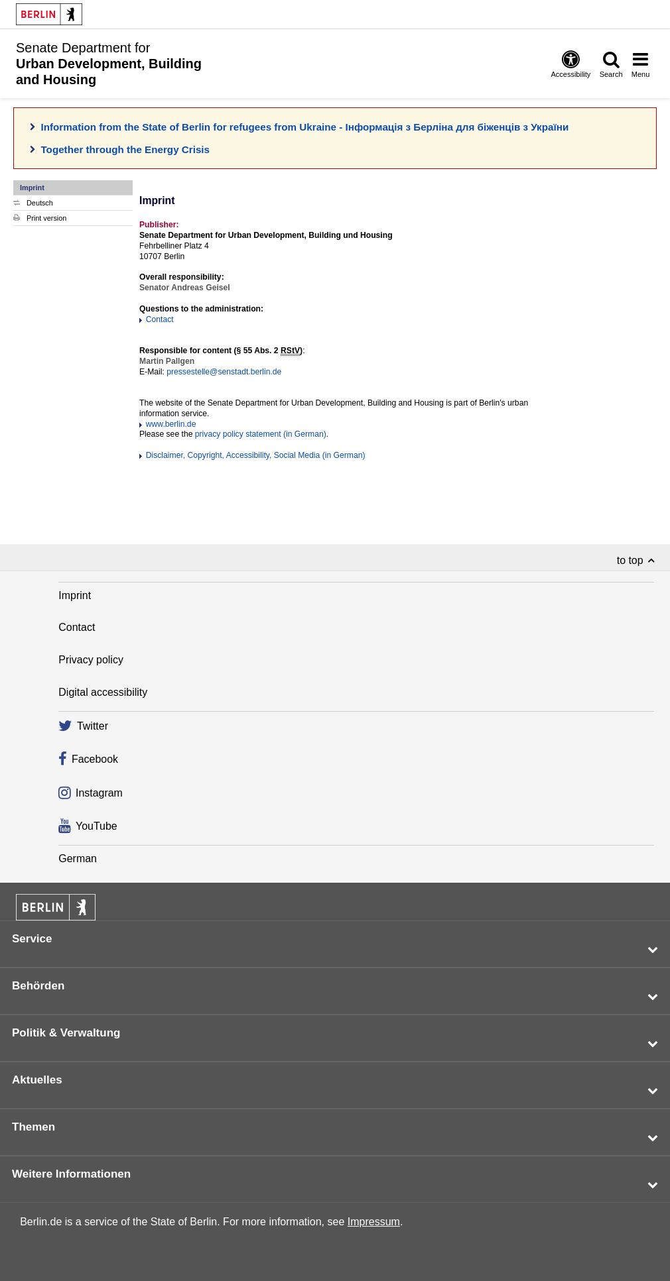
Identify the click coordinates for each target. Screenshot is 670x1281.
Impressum (374, 1221)
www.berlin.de (171, 424)
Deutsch (40, 203)
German (77, 858)
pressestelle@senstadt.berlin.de (224, 371)
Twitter (92, 726)
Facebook (95, 759)
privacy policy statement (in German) (260, 434)
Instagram (99, 793)
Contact (160, 319)
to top (630, 560)
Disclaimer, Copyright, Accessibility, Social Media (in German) (256, 455)
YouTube (96, 826)
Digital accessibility (102, 692)
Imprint (74, 595)
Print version (46, 218)
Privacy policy (90, 659)
